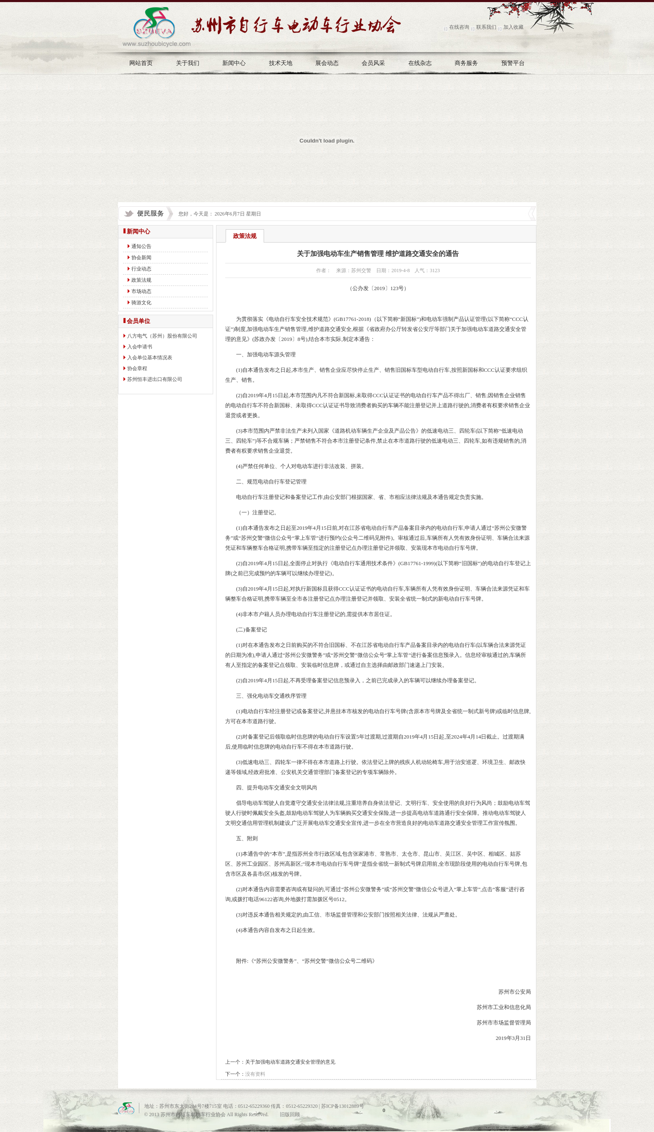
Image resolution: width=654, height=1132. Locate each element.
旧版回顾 (290, 1114)
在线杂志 (420, 63)
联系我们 (486, 27)
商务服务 (466, 63)
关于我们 (187, 63)
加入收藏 (513, 27)
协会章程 (137, 368)
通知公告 (141, 246)
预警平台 (513, 63)
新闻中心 (234, 63)
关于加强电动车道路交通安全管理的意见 (290, 1062)
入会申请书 (139, 347)
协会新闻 (141, 257)
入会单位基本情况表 (149, 358)
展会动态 (327, 63)
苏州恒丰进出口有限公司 (154, 379)
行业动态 (141, 269)
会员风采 (373, 63)
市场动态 (141, 291)
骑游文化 (141, 303)
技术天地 (280, 63)
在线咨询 (459, 27)
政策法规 (141, 280)
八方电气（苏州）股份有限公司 (162, 336)
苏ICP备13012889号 (342, 1106)
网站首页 (141, 63)
